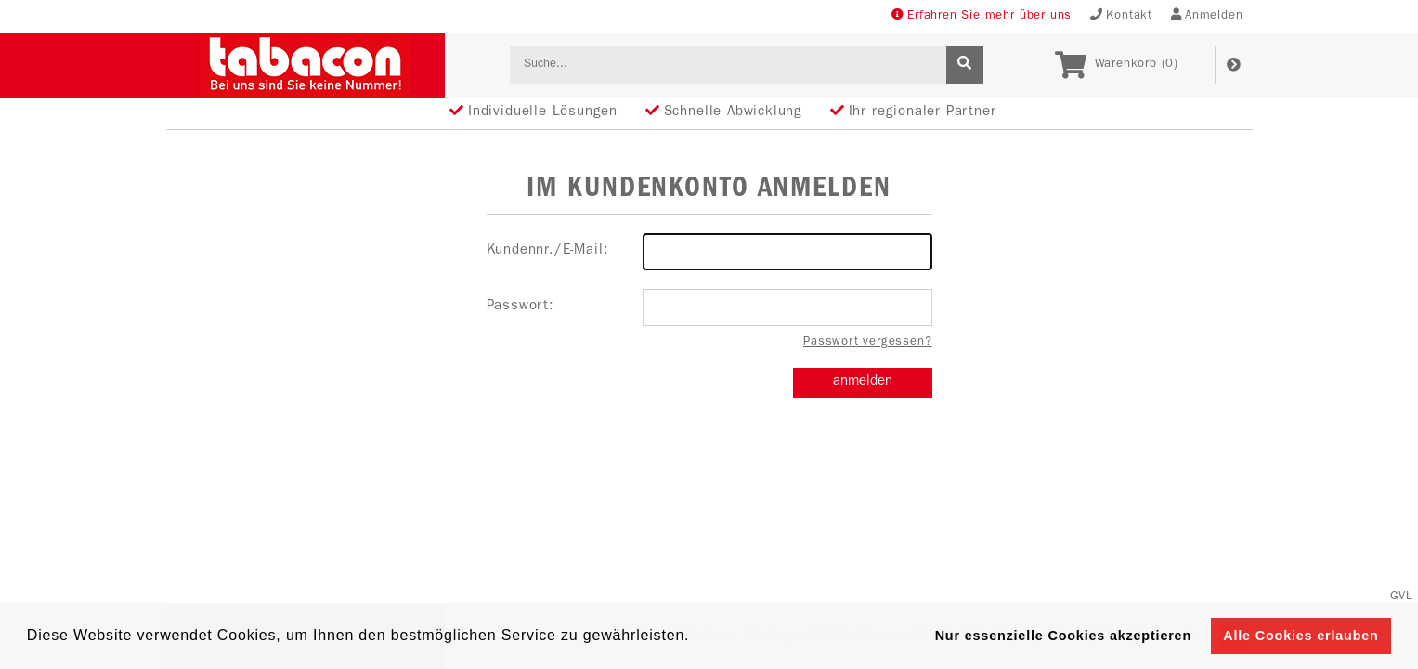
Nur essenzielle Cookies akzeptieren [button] (1063, 635)
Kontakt (1121, 15)
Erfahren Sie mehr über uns (981, 15)
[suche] (964, 65)
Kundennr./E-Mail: (709, 251)
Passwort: (709, 307)
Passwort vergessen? (867, 342)
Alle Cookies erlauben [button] (1300, 635)
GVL (1401, 597)
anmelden (862, 382)
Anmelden (1207, 15)
